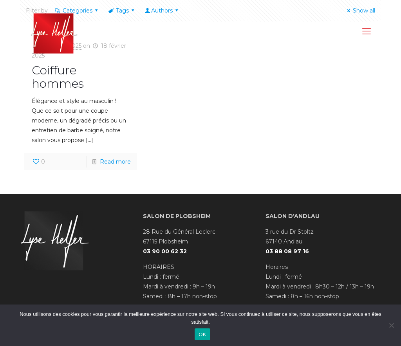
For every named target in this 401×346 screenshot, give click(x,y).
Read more (115, 161)
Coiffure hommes (58, 77)
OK (202, 334)
